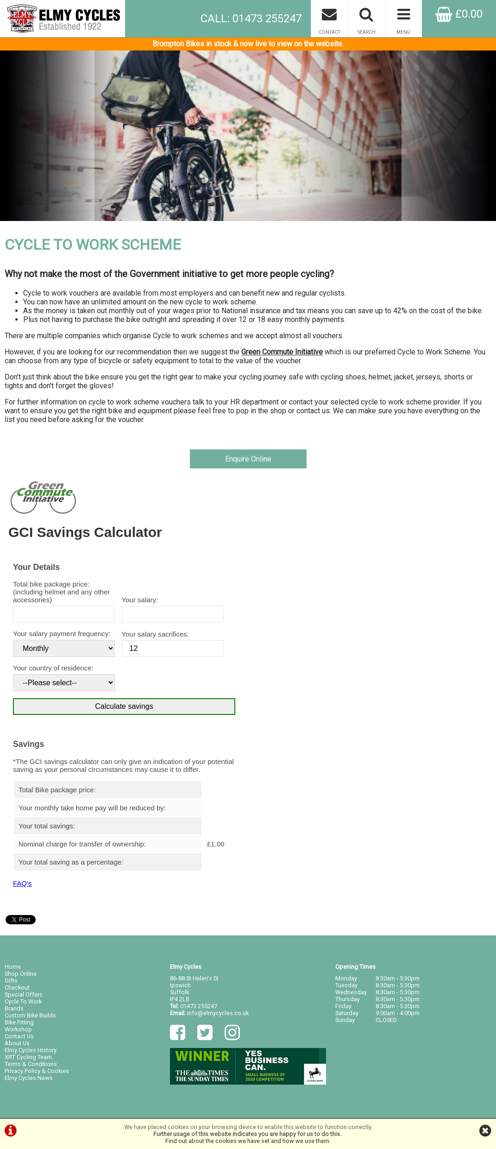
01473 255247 (198, 1006)
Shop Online (21, 973)
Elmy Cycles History (31, 1050)
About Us (17, 1043)
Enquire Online (248, 459)
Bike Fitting (19, 1022)
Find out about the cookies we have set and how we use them (247, 1140)
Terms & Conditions (31, 1064)
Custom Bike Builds (30, 1015)
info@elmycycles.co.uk (218, 1013)
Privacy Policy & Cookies (37, 1070)
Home (13, 966)
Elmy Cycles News (29, 1077)
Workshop (18, 1029)
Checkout (17, 987)
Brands (14, 1008)
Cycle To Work (23, 1001)
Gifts (11, 980)
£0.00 (459, 13)
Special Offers (24, 994)
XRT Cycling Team (28, 1057)
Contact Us (19, 1036)
